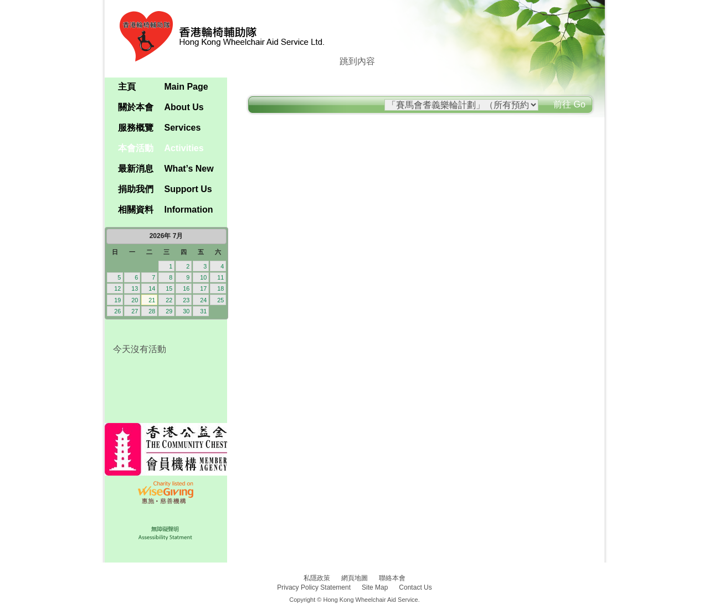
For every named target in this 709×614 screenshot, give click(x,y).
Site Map (375, 587)
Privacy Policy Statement (314, 587)
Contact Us (415, 587)
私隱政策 (317, 578)
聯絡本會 (392, 578)
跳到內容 (357, 61)
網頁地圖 (354, 578)
